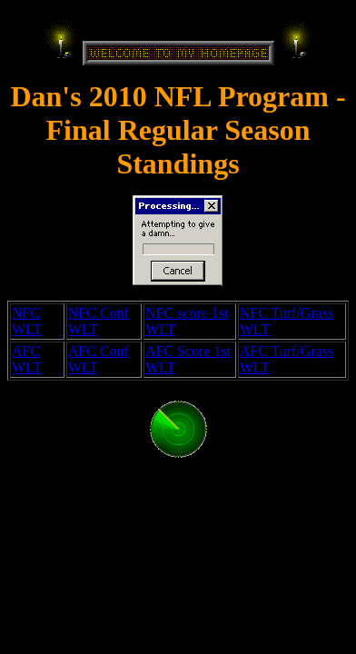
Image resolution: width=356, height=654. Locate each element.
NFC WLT (27, 321)
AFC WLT (27, 359)
